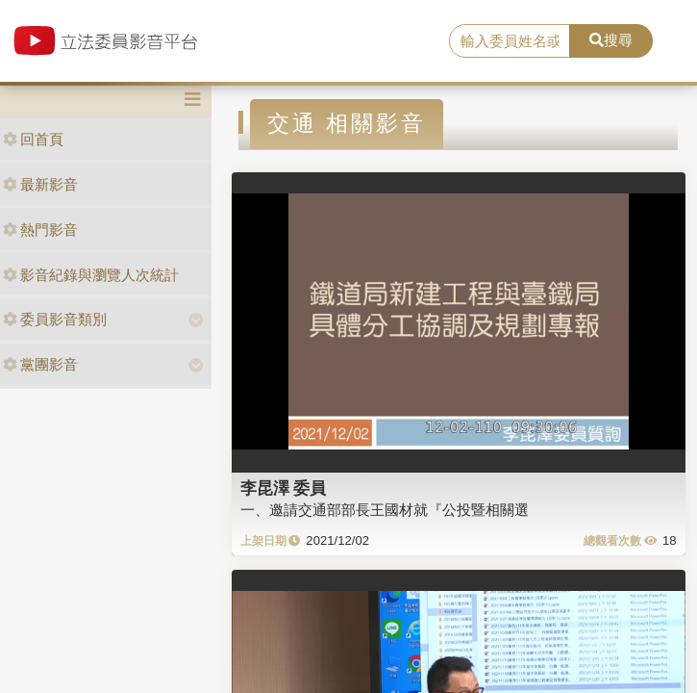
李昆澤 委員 (283, 488)
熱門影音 (40, 229)
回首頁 (33, 139)
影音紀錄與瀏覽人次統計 (91, 275)
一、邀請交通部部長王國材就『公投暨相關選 (384, 509)
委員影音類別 (55, 319)
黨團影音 (40, 364)
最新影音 (40, 184)
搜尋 (611, 40)
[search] (510, 41)
